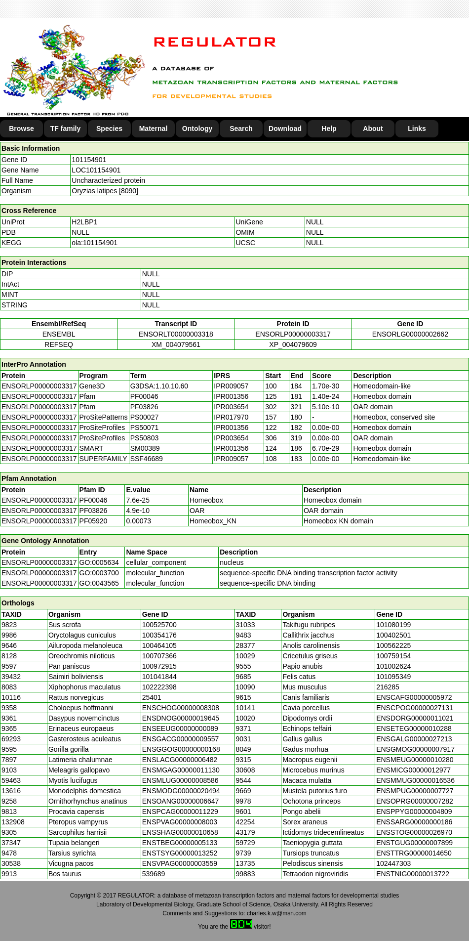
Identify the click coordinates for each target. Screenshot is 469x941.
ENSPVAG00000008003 (179, 822)
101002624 (393, 666)
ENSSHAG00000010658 (180, 832)
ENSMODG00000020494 (181, 791)
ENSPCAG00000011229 (180, 811)
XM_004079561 (176, 344)
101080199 (393, 625)
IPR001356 (231, 396)
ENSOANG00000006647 (180, 801)
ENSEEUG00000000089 (180, 728)
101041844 (159, 677)
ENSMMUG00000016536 (415, 780)
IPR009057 (231, 386)
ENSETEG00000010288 (414, 728)
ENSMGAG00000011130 (181, 770)
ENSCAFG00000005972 (414, 697)
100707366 (159, 656)
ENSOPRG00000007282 (414, 801)
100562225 (393, 645)
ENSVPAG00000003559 (179, 863)
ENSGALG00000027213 (414, 739)
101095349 (393, 677)
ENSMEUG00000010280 (414, 760)
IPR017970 (231, 417)
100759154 (393, 656)
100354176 (159, 635)
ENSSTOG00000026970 (414, 832)
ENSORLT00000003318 (176, 334)
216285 (387, 687)
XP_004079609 (293, 344)
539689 (153, 874)
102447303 (393, 863)
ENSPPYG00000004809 (414, 811)
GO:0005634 (99, 562)
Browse (21, 128)
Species (109, 128)
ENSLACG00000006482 (180, 760)
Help (328, 128)
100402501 (393, 635)
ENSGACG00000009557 (180, 739)
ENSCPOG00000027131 (414, 708)
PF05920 (93, 521)
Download (285, 128)
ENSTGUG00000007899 (414, 843)
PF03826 (93, 510)
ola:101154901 (94, 243)
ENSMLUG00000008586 (180, 780)
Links (417, 128)
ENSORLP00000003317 (293, 334)
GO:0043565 (99, 583)
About (373, 128)
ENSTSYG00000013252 (180, 853)
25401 (151, 697)
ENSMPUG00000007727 (414, 791)
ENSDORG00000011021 (414, 718)
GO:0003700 (99, 573)
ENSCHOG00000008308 (180, 708)
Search (241, 128)
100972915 (159, 666)
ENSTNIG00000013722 (412, 874)
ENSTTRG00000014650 (414, 853)
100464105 (159, 645)
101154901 (89, 160)
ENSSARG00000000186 (414, 822)
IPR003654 (231, 407)
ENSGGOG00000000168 (181, 749)
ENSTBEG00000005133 (180, 843)
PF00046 (93, 500)
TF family (65, 128)
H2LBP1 (84, 222)
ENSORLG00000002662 (410, 334)
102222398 (159, 687)
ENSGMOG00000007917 (415, 749)
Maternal (153, 128)
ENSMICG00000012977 (413, 770)
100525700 (159, 625)
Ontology (197, 128)
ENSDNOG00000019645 (180, 718)
